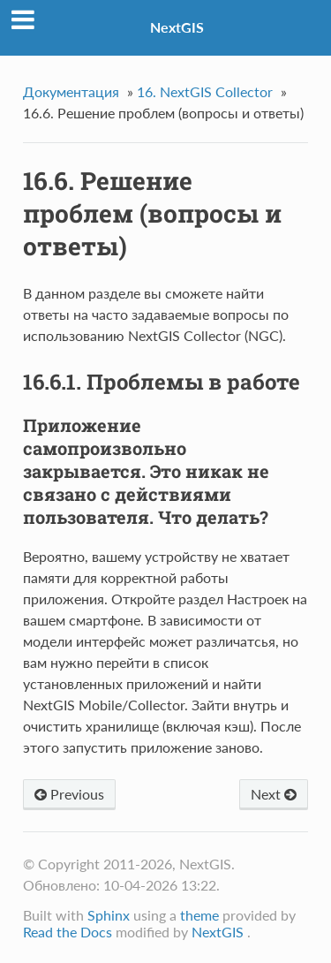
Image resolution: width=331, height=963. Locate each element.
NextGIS (177, 27)
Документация (71, 91)
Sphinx (108, 914)
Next (274, 793)
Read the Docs (67, 931)
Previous (69, 793)
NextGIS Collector (205, 91)
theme (199, 914)
